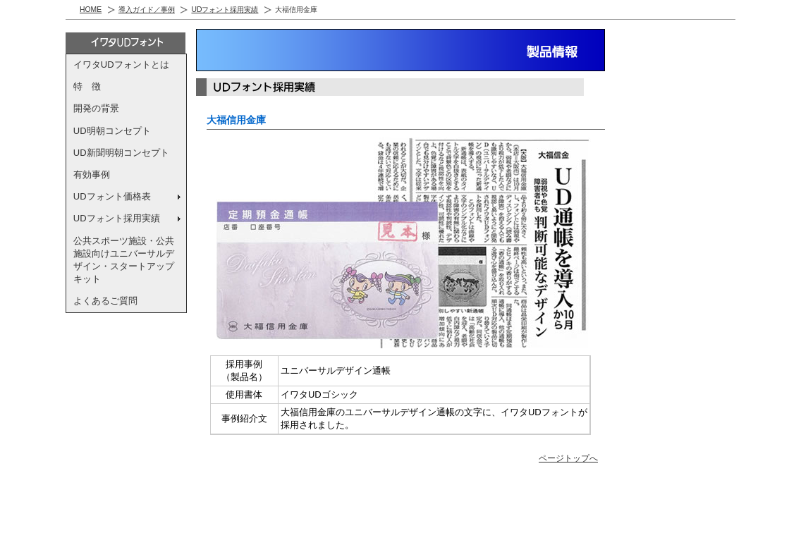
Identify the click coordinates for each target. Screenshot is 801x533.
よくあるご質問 (105, 300)
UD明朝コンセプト (112, 130)
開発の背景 (96, 108)
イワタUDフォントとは (121, 64)
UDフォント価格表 (112, 196)
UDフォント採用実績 (224, 9)
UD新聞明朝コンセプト (121, 152)
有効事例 (91, 174)
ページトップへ (568, 457)
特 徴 (87, 86)
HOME (91, 9)
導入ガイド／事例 (146, 9)
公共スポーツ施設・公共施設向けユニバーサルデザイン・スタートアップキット (123, 260)
